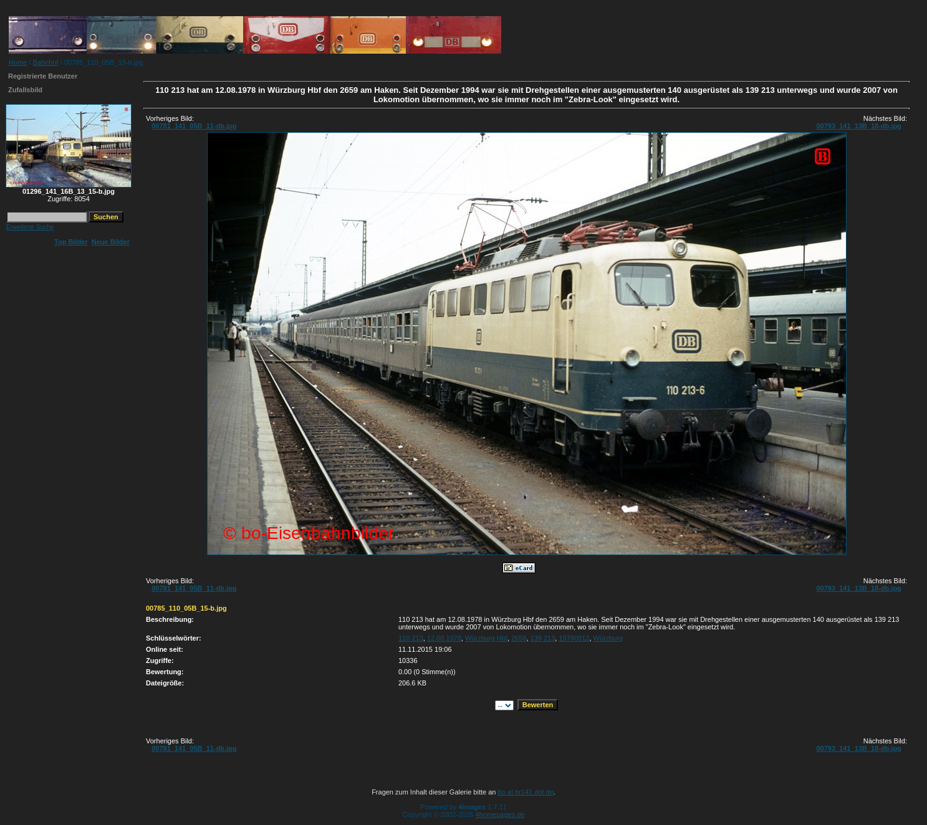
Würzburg (608, 638)
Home (18, 62)
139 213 (543, 638)
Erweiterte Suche (30, 227)
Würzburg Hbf (486, 638)
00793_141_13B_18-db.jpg (858, 126)
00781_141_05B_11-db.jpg (193, 126)
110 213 (410, 638)
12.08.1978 (444, 638)
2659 (518, 638)
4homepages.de (500, 814)
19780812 (574, 638)
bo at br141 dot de (526, 792)
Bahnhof (46, 62)
